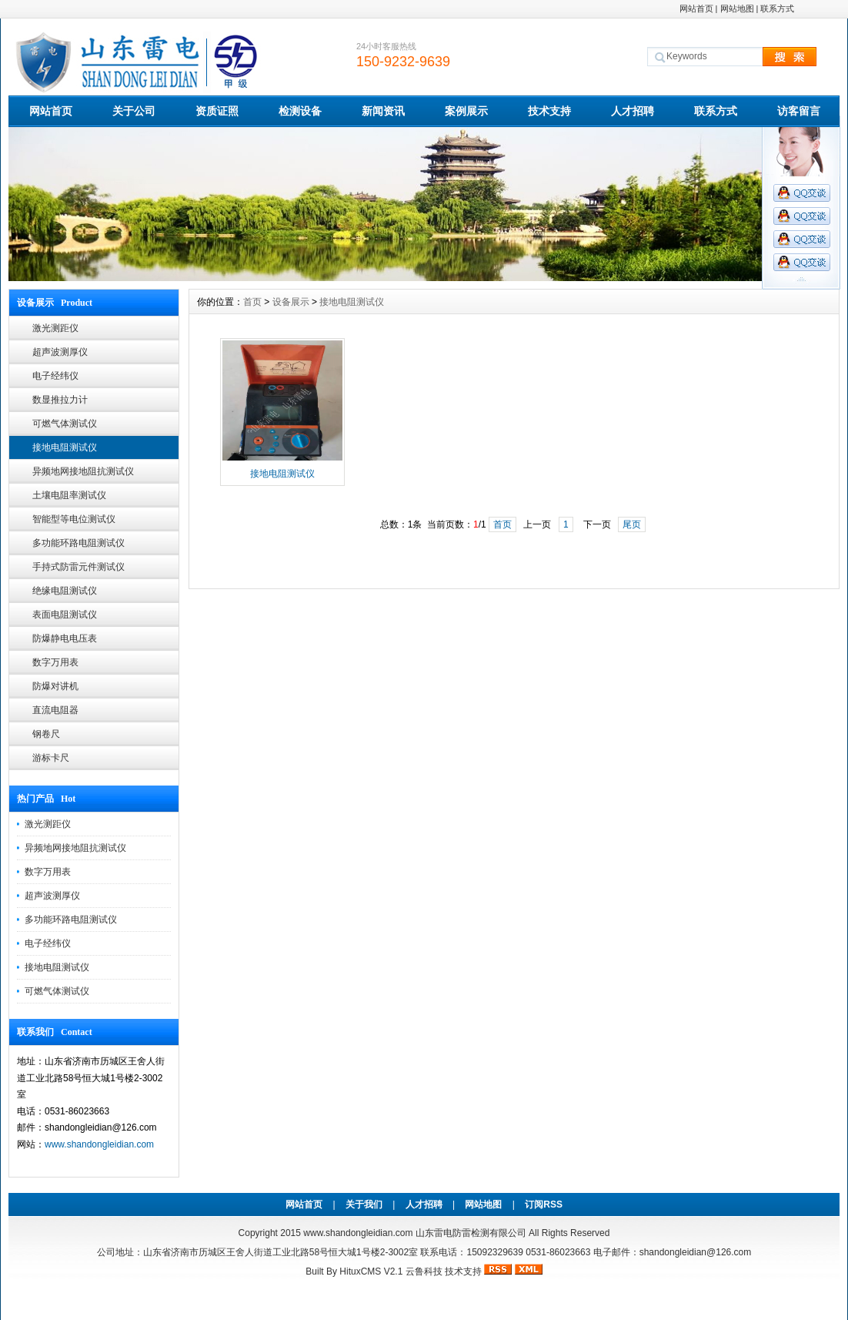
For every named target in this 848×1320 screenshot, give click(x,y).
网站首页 (696, 8)
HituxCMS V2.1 (370, 1271)
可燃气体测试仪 (64, 423)
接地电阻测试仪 (64, 447)
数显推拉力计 (60, 399)
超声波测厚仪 (60, 352)
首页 (252, 301)
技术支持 (549, 111)
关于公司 (133, 111)
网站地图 (737, 8)
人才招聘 (632, 111)
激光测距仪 (55, 328)
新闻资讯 (383, 111)
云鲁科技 (424, 1271)
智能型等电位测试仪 (73, 519)
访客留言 (798, 111)
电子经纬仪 (55, 375)
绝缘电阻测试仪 (64, 590)
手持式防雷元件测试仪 (78, 566)
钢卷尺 (46, 734)
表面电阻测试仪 (64, 614)
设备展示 (290, 301)
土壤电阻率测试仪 (69, 495)
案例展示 (466, 111)
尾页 (632, 524)
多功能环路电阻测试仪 (78, 543)
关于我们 (364, 1204)
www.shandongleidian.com (99, 1144)
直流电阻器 (55, 710)
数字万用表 (55, 662)
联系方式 (777, 8)
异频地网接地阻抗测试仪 (83, 471)
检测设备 (300, 111)
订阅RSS (544, 1204)
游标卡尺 (50, 757)
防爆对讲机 (55, 686)
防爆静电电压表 (64, 638)
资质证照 (217, 111)
